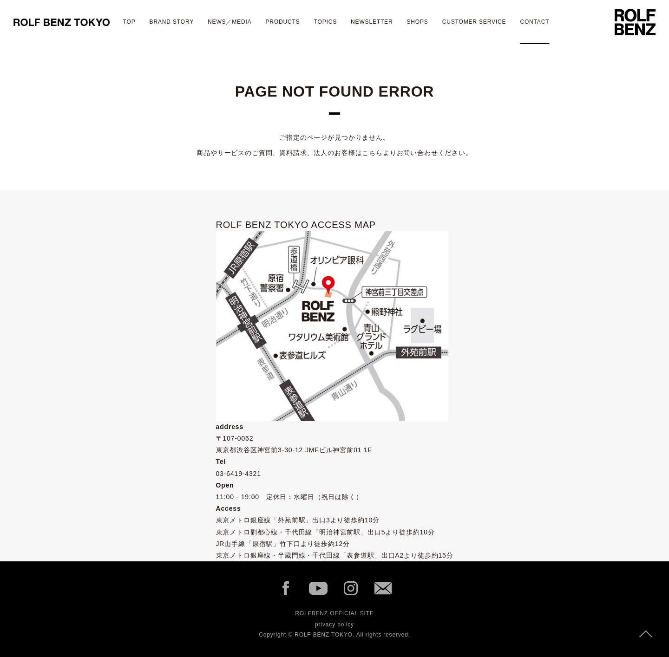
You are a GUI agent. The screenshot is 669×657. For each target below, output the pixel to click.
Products (282, 22)
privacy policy (334, 624)
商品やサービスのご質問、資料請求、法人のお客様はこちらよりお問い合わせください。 (334, 152)
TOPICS (325, 22)
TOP (129, 22)
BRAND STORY (172, 22)
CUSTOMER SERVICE (474, 22)
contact (534, 22)
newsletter (372, 22)
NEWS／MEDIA (229, 22)
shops (417, 22)
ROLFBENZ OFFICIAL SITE (334, 613)
